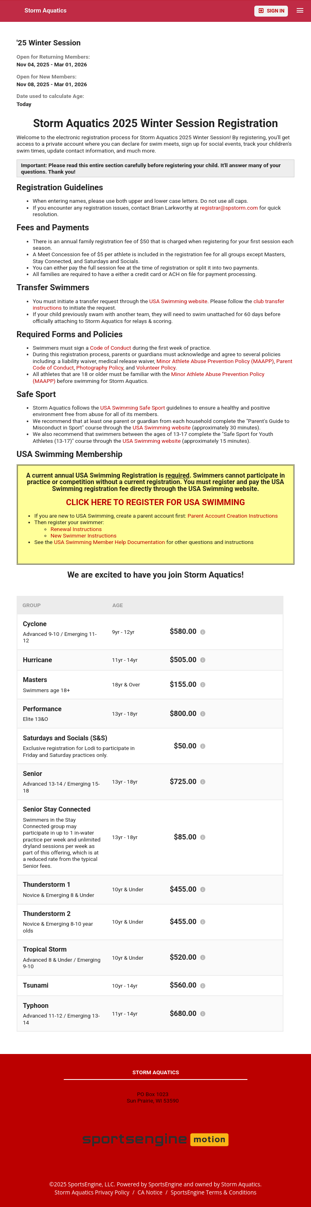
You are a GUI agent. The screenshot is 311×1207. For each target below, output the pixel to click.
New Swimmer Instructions (84, 535)
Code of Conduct (110, 347)
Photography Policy (99, 367)
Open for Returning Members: (53, 56)
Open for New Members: (47, 76)
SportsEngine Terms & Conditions (213, 1192)
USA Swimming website (178, 301)
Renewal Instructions (76, 529)
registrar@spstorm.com (229, 207)
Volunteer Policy (155, 367)
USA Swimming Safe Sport (132, 407)
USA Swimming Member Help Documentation (109, 542)
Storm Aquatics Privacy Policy (92, 1192)
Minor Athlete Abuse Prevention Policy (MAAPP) (215, 361)
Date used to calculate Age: (50, 96)
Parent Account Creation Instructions (232, 515)
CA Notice (150, 1192)
